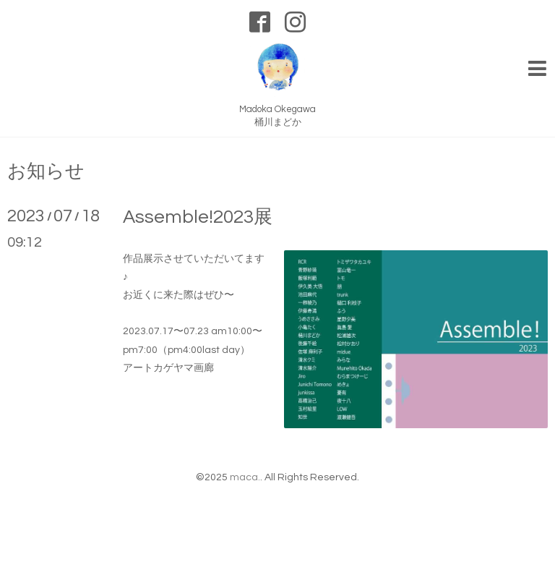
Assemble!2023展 (197, 217)
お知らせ (46, 171)
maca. (245, 477)
